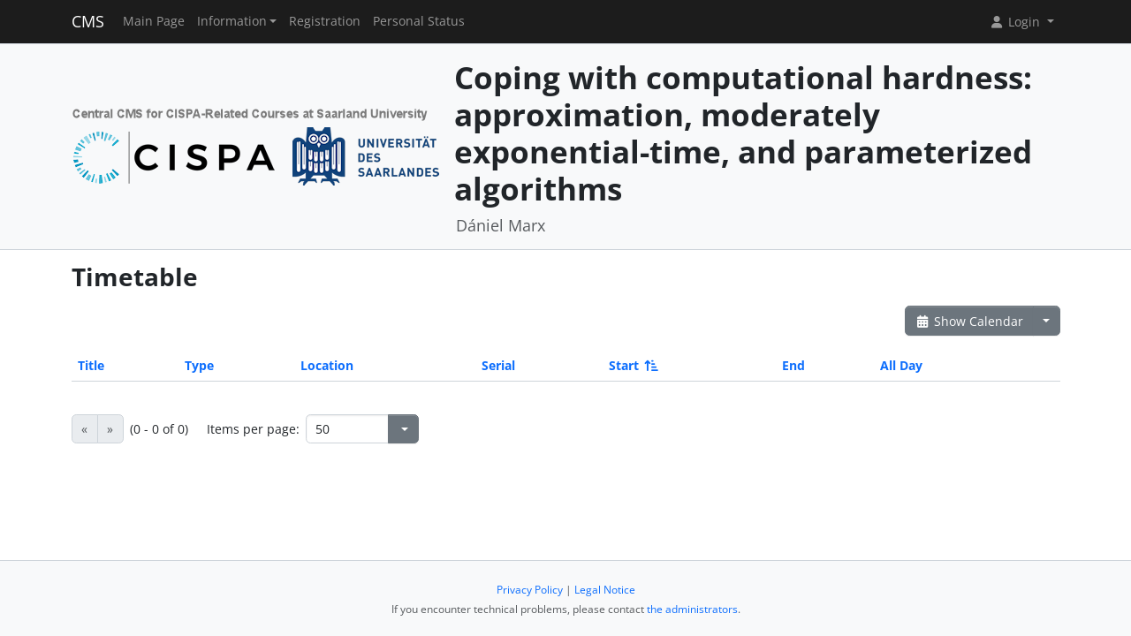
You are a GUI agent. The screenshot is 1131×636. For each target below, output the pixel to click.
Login (1016, 21)
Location (326, 365)
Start (632, 365)
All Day (901, 365)
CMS (88, 21)
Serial (498, 365)
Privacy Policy (530, 589)
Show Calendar (969, 321)
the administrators (692, 609)
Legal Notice (604, 589)
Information (232, 21)
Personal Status (419, 21)
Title (91, 365)
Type (199, 365)
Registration (325, 21)
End (793, 365)
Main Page (154, 21)
